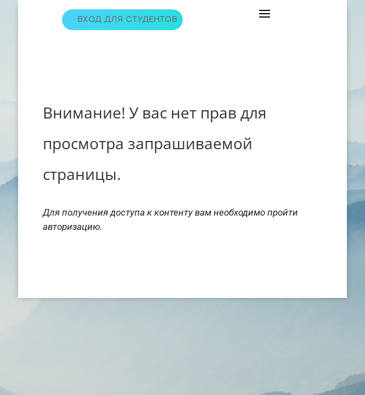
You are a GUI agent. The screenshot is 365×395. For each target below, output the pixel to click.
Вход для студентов (127, 19)
